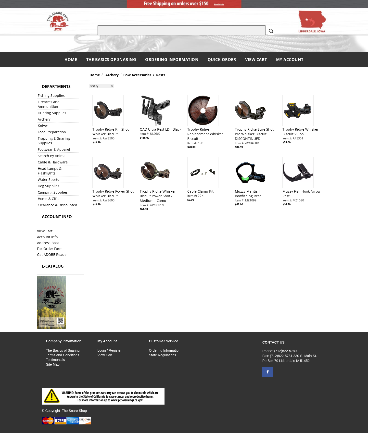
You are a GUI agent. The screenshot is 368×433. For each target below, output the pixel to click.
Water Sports (48, 179)
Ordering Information (172, 59)
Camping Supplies (53, 192)
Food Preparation (52, 132)
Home (71, 59)
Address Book (48, 242)
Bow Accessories (137, 75)
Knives (43, 125)
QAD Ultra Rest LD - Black (160, 129)
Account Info (47, 237)
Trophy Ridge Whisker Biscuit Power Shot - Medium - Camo (158, 196)
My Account (290, 59)
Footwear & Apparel (54, 149)
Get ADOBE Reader (52, 254)
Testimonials (55, 360)
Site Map (53, 364)
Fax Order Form (50, 248)
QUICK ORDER (222, 59)
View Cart (256, 59)
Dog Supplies (48, 186)
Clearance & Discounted (57, 205)
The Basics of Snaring (111, 59)
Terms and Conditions (62, 355)
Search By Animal (52, 155)
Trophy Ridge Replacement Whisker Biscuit (205, 134)
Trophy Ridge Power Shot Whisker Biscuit (113, 193)
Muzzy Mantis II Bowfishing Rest (248, 193)
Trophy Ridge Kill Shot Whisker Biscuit (110, 131)
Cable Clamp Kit (200, 191)
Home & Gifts (48, 198)
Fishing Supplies (51, 95)
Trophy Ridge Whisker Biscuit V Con (300, 131)
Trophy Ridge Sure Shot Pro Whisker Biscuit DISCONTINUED (254, 134)
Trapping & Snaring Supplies (54, 140)
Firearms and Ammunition (49, 104)
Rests (160, 75)
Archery (44, 119)
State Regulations (162, 355)
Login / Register (110, 350)
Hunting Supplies (52, 113)
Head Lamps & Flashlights (50, 170)
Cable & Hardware (53, 162)
